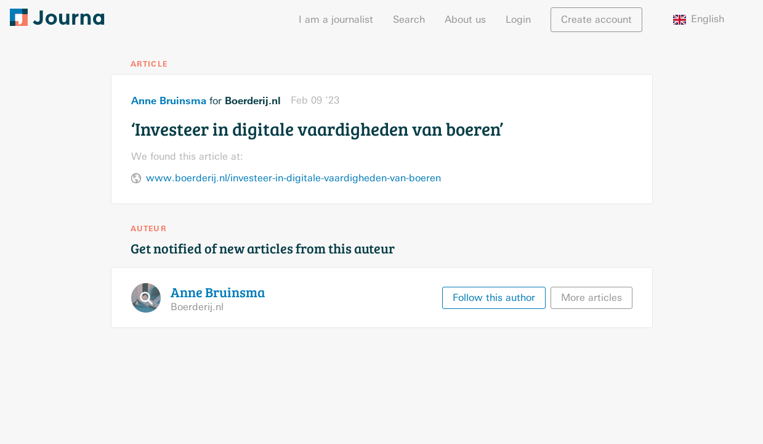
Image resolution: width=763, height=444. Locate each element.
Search (409, 19)
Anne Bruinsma (168, 100)
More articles (591, 297)
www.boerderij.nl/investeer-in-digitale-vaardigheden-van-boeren (293, 178)
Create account (596, 19)
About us (465, 19)
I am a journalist (336, 19)
